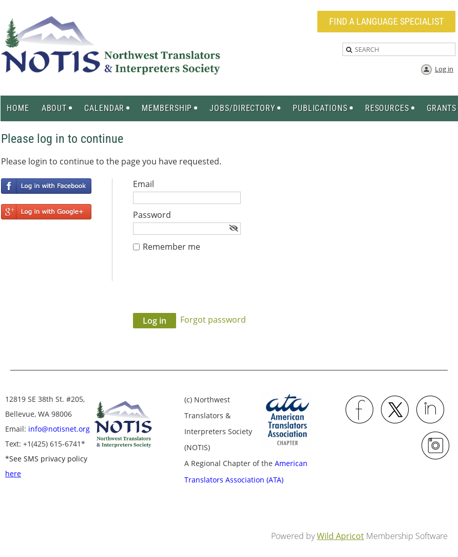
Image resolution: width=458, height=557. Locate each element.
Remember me (171, 246)
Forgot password (213, 319)
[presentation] (211, 288)
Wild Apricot (340, 536)
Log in (444, 68)
